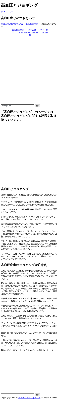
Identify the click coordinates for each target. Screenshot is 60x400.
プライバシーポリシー (28, 32)
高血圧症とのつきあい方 (12, 24)
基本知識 (32, 30)
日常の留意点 (32, 24)
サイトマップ (7, 12)
